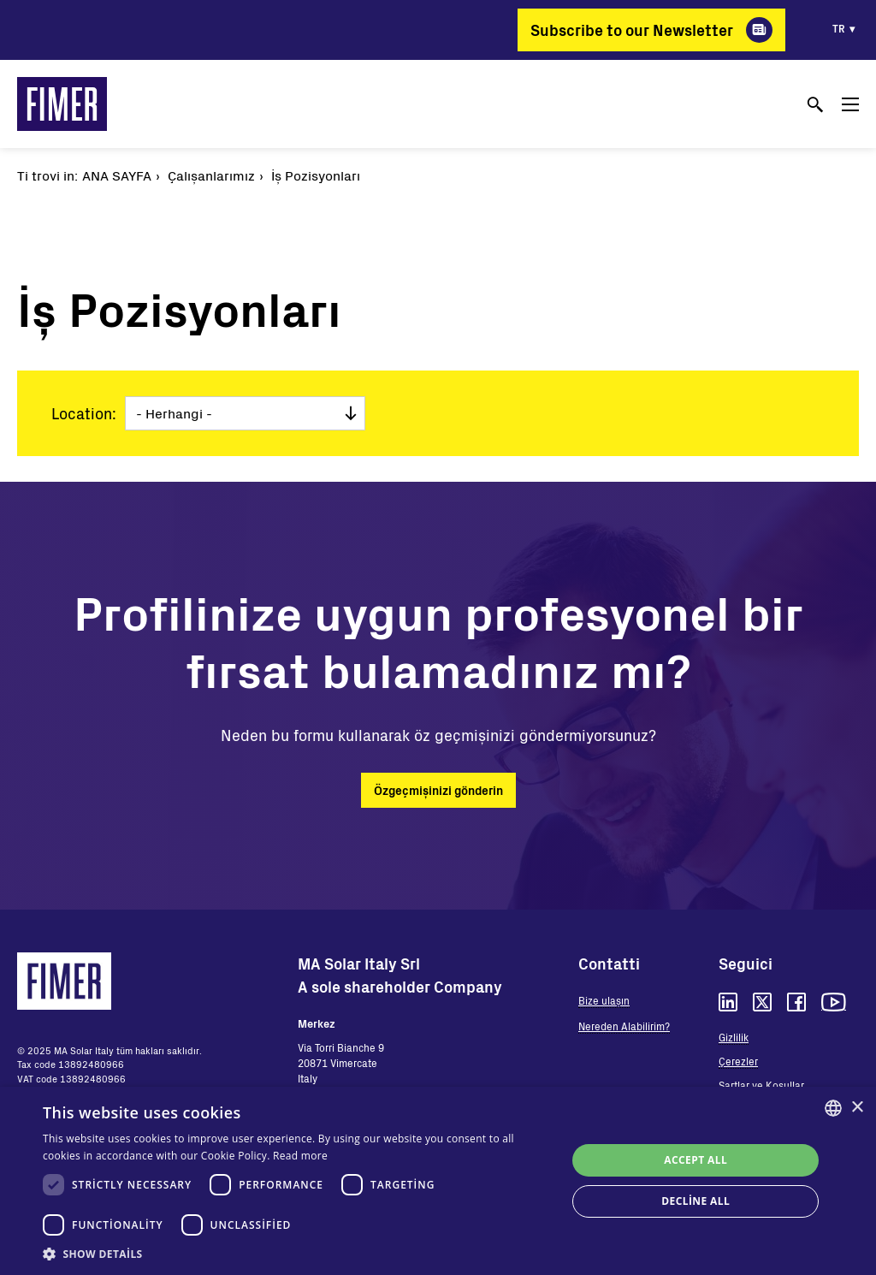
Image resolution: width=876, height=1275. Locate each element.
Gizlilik (734, 1037)
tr (838, 28)
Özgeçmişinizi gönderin (438, 790)
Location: (83, 413)
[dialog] (438, 1181)
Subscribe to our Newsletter (631, 30)
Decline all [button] (695, 1201)
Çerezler (738, 1061)
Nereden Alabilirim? (624, 1026)
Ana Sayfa (116, 175)
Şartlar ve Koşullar (761, 1085)
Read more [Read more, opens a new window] (300, 1155)
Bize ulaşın (604, 1000)
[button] (297, 1253)
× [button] (856, 1107)
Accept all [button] (695, 1160)
